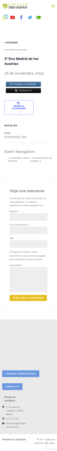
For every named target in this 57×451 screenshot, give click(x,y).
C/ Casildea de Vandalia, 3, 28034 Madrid (14, 411)
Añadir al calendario (19, 107)
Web (12, 238)
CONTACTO (12, 386)
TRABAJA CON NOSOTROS (21, 373)
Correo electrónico (20, 225)
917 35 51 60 (12, 418)
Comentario (16, 265)
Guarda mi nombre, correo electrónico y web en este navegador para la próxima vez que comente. (28, 256)
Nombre (14, 211)
